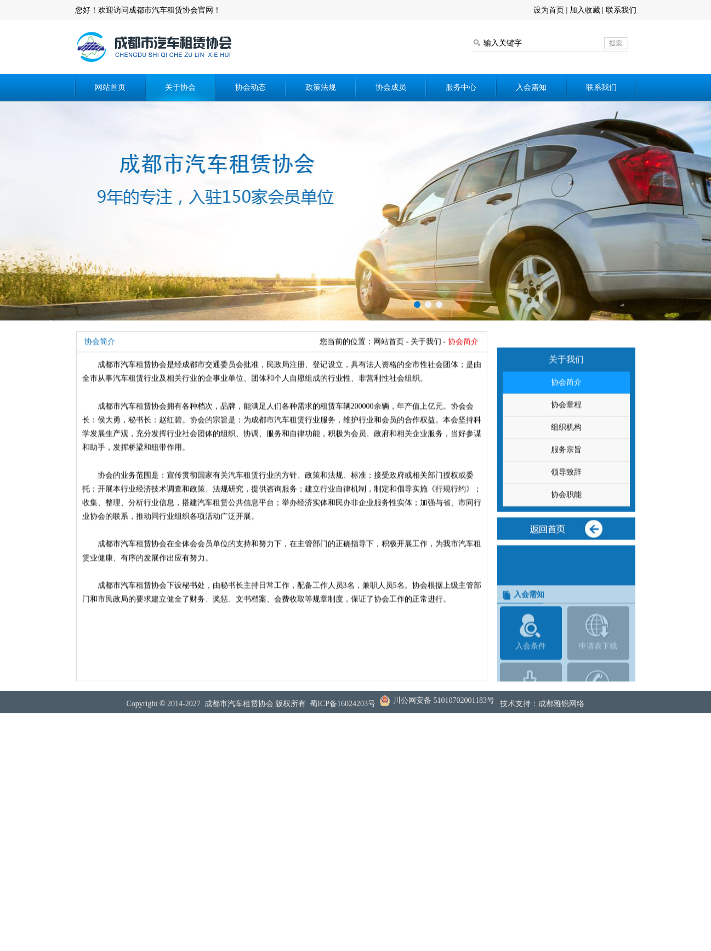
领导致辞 (566, 500)
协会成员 (391, 87)
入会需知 (531, 87)
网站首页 (110, 87)
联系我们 (621, 10)
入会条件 (531, 681)
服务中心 (461, 87)
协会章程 (566, 433)
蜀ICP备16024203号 (343, 708)
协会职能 (566, 523)
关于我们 (426, 356)
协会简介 (566, 410)
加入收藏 (585, 10)
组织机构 (566, 455)
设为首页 (548, 10)
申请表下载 (598, 681)
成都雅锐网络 (561, 708)
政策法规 (320, 87)
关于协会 (180, 87)
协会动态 (250, 87)
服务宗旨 (566, 478)
